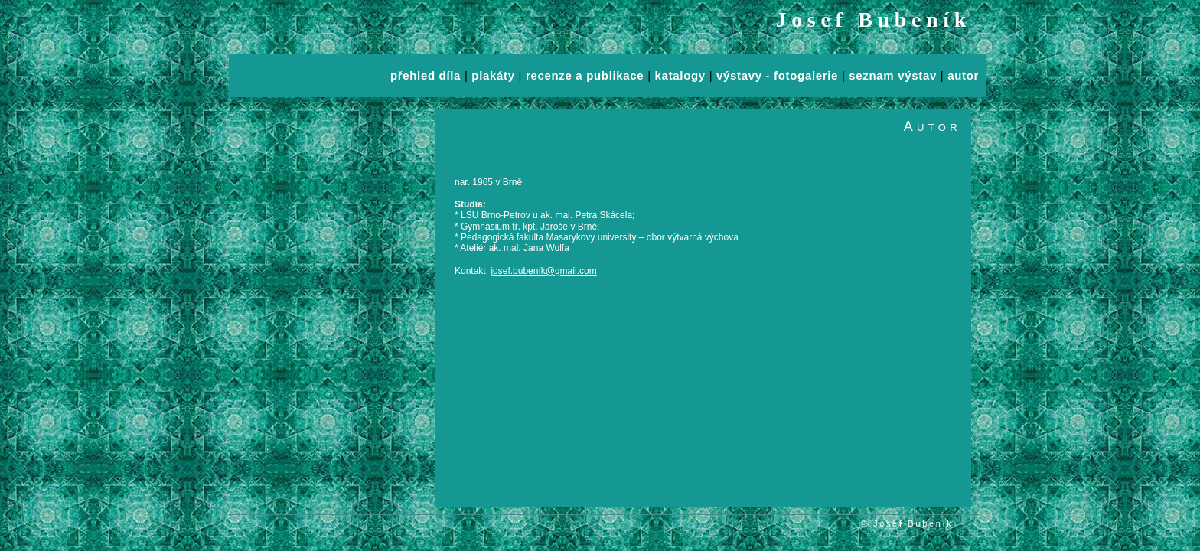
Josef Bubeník (874, 19)
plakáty (492, 75)
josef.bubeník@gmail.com (543, 271)
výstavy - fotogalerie (777, 75)
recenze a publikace (585, 75)
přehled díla (425, 75)
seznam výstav (893, 75)
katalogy (680, 75)
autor (963, 75)
